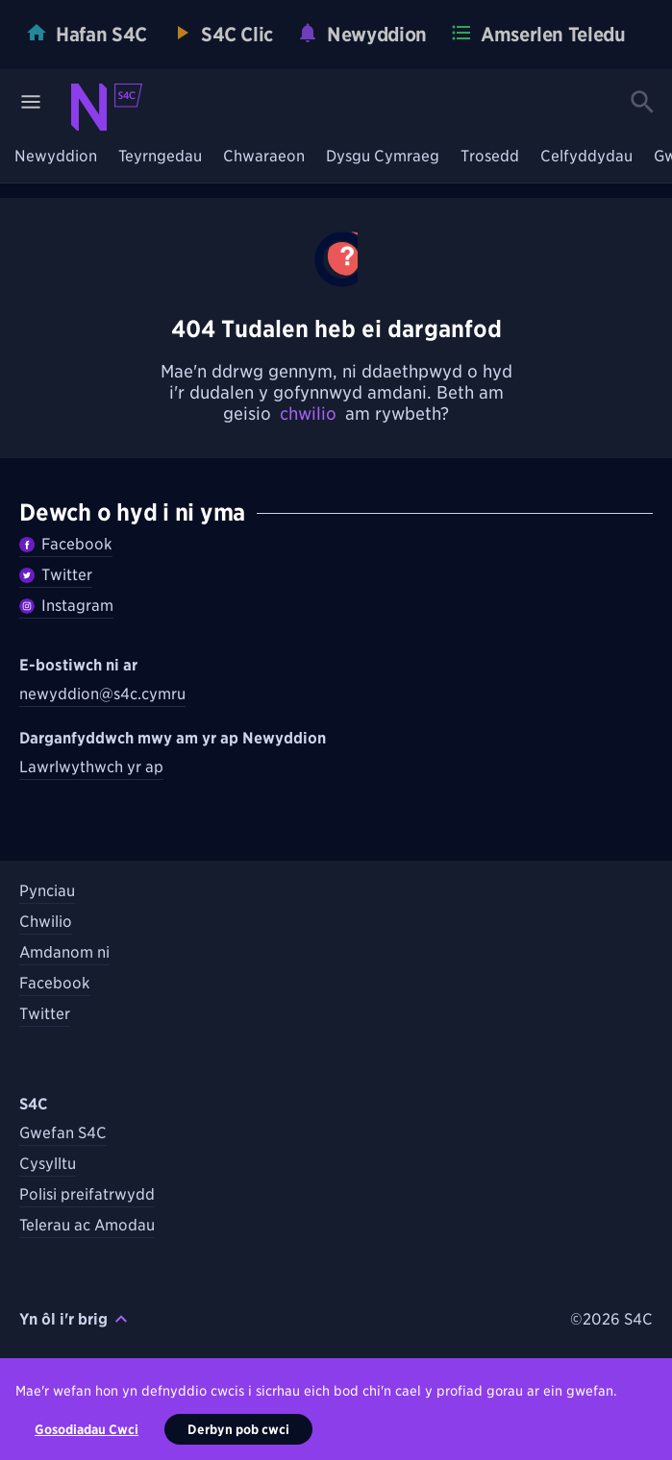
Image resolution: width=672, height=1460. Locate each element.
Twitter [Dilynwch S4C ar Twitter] (44, 1014)
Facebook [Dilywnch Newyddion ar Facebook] (65, 544)
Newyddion (55, 157)
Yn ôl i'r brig (73, 1319)
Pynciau (47, 891)
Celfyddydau (586, 157)
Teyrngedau (160, 157)
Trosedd (489, 157)
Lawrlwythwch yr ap (91, 767)
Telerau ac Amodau (87, 1225)
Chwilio (45, 921)
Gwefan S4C (63, 1133)
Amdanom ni (64, 952)
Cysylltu (47, 1164)
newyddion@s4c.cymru (102, 694)
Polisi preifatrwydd (87, 1194)
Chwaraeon (264, 157)
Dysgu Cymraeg (382, 157)
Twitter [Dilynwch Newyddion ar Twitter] (55, 575)
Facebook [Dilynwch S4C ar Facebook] (54, 983)
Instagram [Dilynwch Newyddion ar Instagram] (66, 605)
